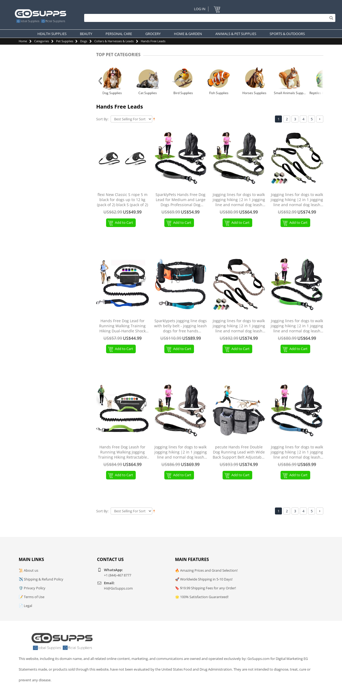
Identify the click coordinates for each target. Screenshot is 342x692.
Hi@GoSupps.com (118, 588)
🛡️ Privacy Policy (32, 588)
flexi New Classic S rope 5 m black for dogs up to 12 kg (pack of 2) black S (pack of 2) (122, 199)
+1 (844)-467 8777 (117, 575)
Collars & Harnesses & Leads (114, 41)
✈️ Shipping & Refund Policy (41, 579)
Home (23, 41)
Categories (41, 41)
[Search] (208, 18)
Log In (199, 8)
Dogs (83, 41)
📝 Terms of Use (31, 596)
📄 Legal (25, 605)
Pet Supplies (64, 41)
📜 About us (28, 570)
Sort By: (102, 119)
